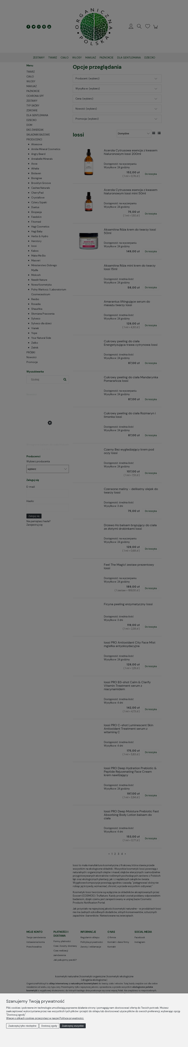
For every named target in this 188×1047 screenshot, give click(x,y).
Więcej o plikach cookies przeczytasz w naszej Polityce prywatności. (45, 1018)
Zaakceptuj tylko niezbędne (22, 1026)
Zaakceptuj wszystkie (73, 1026)
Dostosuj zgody (49, 1026)
